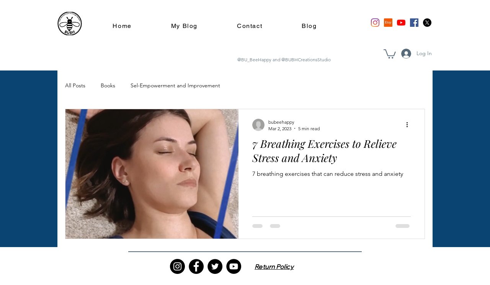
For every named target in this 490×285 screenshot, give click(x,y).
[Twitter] (214, 266)
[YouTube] (401, 22)
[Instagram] (375, 22)
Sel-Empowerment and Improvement (175, 85)
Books (108, 85)
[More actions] (409, 124)
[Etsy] (388, 22)
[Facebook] (414, 22)
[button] (390, 53)
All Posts (75, 85)
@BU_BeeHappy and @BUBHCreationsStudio (284, 59)
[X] (427, 22)
